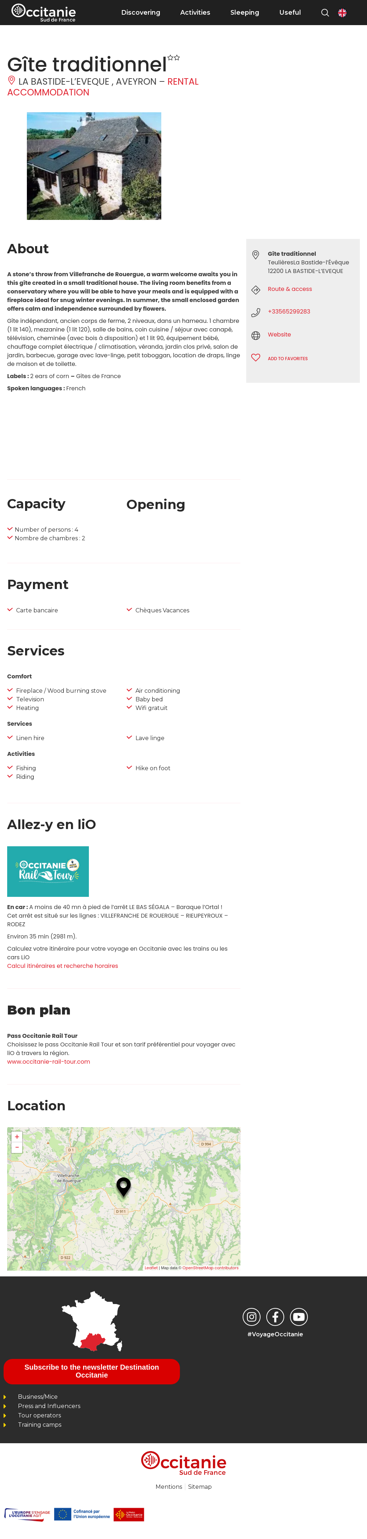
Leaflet (151, 1268)
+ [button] (17, 1136)
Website (279, 334)
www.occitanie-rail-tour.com (48, 1062)
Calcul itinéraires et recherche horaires (62, 966)
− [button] (17, 1147)
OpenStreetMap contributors (210, 1268)
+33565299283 (289, 311)
